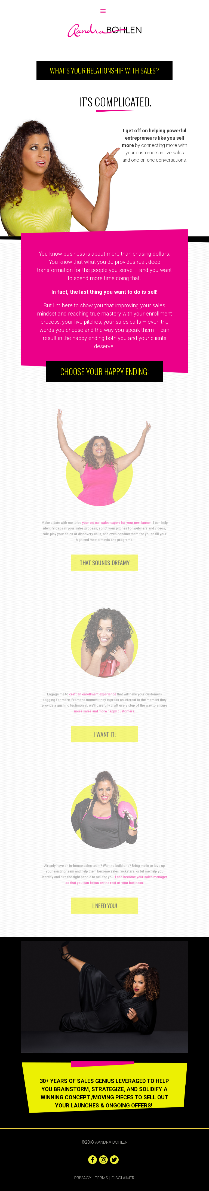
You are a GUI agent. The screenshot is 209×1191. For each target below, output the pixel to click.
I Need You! (104, 905)
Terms (101, 1178)
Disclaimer (123, 1178)
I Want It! (104, 734)
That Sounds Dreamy (104, 562)
